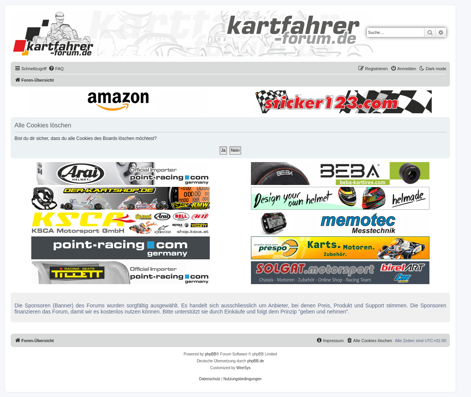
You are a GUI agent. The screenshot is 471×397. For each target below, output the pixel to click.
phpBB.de (255, 361)
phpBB (210, 354)
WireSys (243, 368)
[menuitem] (56, 68)
